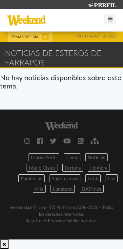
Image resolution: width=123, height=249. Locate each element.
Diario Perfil (44, 157)
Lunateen (62, 189)
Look (93, 178)
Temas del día (30, 36)
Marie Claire (42, 168)
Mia (39, 189)
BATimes (91, 189)
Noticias (96, 157)
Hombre (99, 168)
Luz (111, 178)
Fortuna (73, 168)
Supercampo (65, 178)
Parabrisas (31, 178)
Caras (72, 157)
